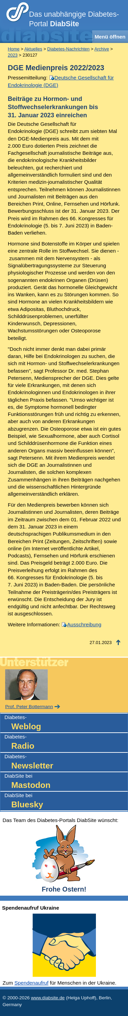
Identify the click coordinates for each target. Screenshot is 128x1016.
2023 (13, 55)
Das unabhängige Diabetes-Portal (74, 19)
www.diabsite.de (48, 997)
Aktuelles (33, 48)
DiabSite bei (66, 782)
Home (13, 48)
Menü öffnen (110, 37)
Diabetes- (66, 723)
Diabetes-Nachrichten (68, 48)
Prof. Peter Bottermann (29, 706)
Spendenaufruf (31, 983)
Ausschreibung (84, 624)
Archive (101, 48)
